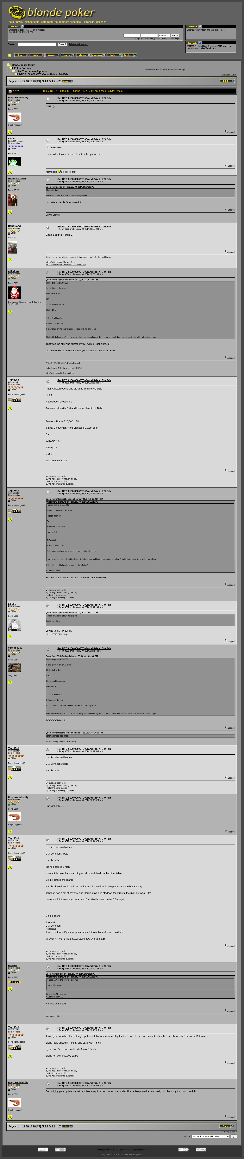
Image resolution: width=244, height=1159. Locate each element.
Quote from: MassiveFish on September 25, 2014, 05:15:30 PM (74, 733)
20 (34, 81)
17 (23, 81)
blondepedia (32, 21)
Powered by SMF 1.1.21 (107, 1150)
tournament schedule (68, 21)
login (33, 30)
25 (53, 81)
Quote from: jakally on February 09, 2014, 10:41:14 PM (70, 974)
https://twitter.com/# (54, 262)
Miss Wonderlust (208, 48)
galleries (101, 21)
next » (233, 75)
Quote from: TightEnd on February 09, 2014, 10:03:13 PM (72, 613)
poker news (16, 21)
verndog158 (15, 647)
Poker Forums (22, 68)
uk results (88, 21)
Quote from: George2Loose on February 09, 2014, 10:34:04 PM (74, 499)
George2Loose (17, 178)
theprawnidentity (18, 97)
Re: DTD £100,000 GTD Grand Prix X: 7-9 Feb (84, 98)
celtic (11, 138)
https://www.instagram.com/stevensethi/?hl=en (66, 265)
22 (43, 81)
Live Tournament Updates (31, 71)
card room (47, 21)
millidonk (13, 271)
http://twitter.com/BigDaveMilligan (60, 373)
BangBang (14, 225)
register (41, 30)
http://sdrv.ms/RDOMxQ (72, 368)
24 (50, 81)
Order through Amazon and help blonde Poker (206, 30)
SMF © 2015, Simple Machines (133, 1150)
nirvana (12, 965)
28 (60, 81)
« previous (226, 75)
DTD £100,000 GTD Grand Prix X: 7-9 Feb (43, 74)
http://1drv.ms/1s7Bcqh (71, 363)
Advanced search (78, 44)
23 (46, 81)
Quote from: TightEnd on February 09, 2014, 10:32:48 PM (72, 280)
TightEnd (13, 379)
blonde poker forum (23, 65)
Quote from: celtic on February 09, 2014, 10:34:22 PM (70, 187)
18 (27, 81)
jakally (12, 604)
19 (30, 81)
